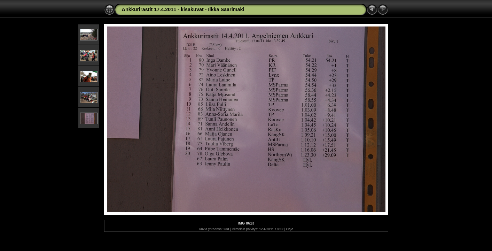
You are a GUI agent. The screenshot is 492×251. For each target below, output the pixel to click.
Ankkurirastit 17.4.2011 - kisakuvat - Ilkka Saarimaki (183, 9)
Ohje (289, 229)
